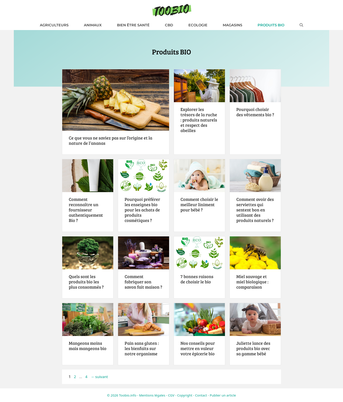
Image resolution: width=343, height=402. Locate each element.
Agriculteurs (54, 25)
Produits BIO (271, 25)
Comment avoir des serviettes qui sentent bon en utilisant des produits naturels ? (255, 209)
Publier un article (223, 395)
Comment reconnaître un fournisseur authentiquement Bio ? (86, 209)
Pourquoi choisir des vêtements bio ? (255, 112)
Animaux (93, 25)
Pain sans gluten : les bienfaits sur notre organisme (142, 348)
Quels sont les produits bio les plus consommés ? (86, 281)
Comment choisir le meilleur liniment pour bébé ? (199, 204)
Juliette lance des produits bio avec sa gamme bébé (253, 348)
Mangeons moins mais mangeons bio (87, 345)
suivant (99, 376)
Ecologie (197, 25)
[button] (301, 25)
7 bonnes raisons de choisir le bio (196, 279)
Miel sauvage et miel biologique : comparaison (252, 281)
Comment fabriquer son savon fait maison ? (143, 281)
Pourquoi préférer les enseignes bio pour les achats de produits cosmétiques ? (142, 209)
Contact (201, 395)
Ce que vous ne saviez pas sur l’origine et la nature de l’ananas (110, 140)
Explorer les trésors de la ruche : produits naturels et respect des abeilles (198, 119)
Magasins (232, 25)
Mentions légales (152, 395)
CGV (171, 395)
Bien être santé (133, 25)
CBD (169, 25)
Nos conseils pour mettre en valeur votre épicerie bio (197, 348)
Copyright (184, 395)
